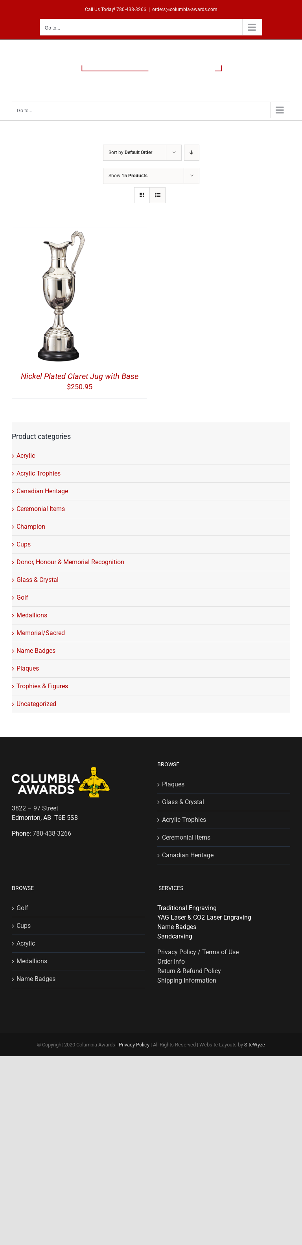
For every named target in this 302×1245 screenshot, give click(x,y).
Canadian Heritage (42, 491)
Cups (24, 544)
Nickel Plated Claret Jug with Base (79, 376)
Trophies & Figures (42, 686)
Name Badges (36, 650)
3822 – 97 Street (35, 808)
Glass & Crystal (38, 579)
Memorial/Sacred (41, 633)
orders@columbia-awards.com (184, 9)
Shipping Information (186, 980)
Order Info (171, 961)
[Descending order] (191, 153)
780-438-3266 (131, 9)
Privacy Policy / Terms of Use (198, 952)
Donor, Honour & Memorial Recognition (70, 562)
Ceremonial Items (41, 509)
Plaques (28, 668)
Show (128, 175)
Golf (22, 597)
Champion (31, 526)
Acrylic (26, 455)
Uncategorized (36, 704)
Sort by (130, 152)
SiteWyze (254, 1045)
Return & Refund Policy (189, 971)
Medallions (32, 615)
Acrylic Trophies (39, 473)
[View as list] (157, 195)
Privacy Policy (134, 1045)
